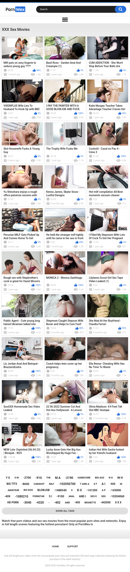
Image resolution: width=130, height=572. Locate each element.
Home (55, 546)
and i (82, 496)
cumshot (39, 484)
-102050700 (67, 484)
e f (95, 483)
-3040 (27, 502)
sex (103, 496)
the (48, 477)
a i (103, 484)
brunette (90, 502)
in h (120, 477)
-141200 (91, 490)
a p (104, 490)
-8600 (25, 484)
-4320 (40, 502)
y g (8, 477)
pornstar (38, 496)
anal (72, 496)
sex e (93, 496)
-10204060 (117, 496)
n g (111, 477)
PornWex (61, 565)
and (67, 502)
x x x (118, 502)
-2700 (27, 477)
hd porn (13, 502)
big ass (99, 477)
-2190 (69, 478)
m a (58, 478)
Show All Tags (65, 510)
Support (72, 546)
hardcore (84, 477)
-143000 (115, 490)
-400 (77, 502)
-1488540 (60, 490)
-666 (112, 483)
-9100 (60, 496)
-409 (7, 496)
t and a (84, 483)
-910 (38, 478)
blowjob (43, 490)
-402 (57, 502)
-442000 (105, 502)
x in (17, 477)
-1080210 (21, 496)
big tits (12, 483)
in (121, 484)
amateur (13, 490)
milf (51, 484)
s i (50, 496)
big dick (28, 490)
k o (79, 490)
